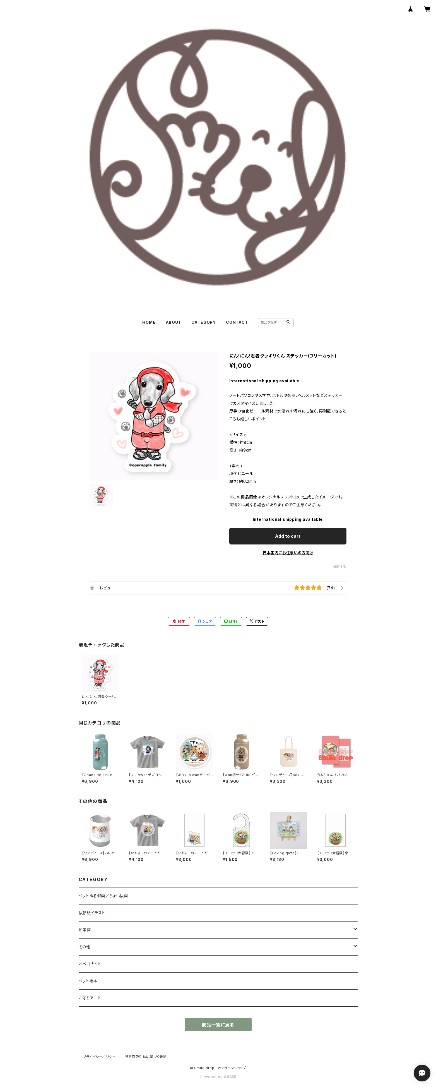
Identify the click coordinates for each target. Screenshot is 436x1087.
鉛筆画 (85, 929)
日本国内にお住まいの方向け (288, 552)
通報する (339, 567)
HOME (148, 322)
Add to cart (287, 536)
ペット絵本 (88, 980)
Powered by (218, 1077)
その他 (84, 946)
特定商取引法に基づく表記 (146, 1057)
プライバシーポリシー (99, 1057)
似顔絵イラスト (92, 912)
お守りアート (90, 997)
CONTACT (237, 322)
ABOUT (173, 322)
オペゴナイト (90, 963)
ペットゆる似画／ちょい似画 (103, 895)
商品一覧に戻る (218, 1025)
